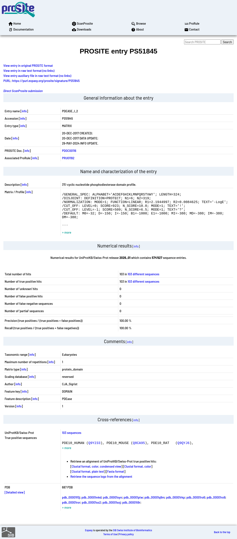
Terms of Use (110, 534)
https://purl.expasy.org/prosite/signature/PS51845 (46, 81)
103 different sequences (143, 281)
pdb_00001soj (111, 509)
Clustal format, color (137, 473)
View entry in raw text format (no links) (28, 70)
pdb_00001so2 (91, 509)
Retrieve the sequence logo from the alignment (101, 483)
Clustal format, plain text (88, 478)
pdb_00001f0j (71, 504)
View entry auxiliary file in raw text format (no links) (37, 76)
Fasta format (115, 478)
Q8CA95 (139, 449)
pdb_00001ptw (133, 504)
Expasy (89, 530)
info (24, 111)
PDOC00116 (69, 150)
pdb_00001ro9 (216, 504)
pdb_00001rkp (175, 504)
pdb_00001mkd (91, 504)
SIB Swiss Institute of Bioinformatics (132, 530)
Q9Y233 (94, 449)
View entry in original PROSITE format (28, 65)
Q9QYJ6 (183, 449)
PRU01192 (68, 158)
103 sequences (71, 439)
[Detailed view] (15, 499)
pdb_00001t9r (131, 509)
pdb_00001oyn (112, 504)
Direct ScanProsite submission (23, 91)
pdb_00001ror (71, 509)
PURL (7, 81)
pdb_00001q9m (154, 504)
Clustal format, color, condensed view (96, 473)
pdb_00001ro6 (195, 504)
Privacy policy (126, 534)
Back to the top (222, 532)
